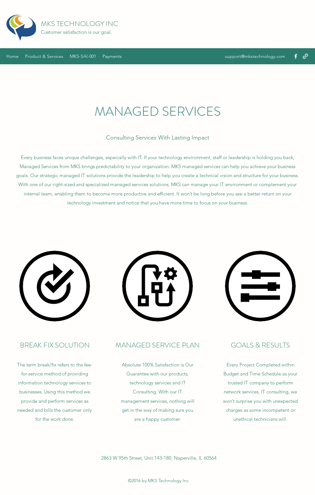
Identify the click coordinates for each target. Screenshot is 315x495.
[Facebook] (295, 56)
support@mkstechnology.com (255, 56)
